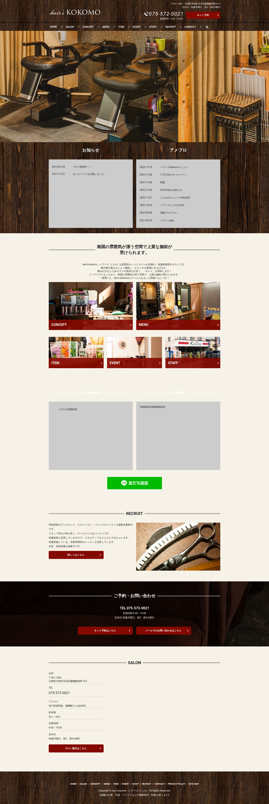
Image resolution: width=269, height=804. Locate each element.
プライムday (167, 220)
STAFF (153, 27)
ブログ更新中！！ (82, 166)
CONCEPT (88, 27)
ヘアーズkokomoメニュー (174, 167)
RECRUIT (170, 27)
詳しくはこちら (75, 554)
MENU (106, 27)
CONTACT (190, 27)
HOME (53, 27)
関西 (162, 182)
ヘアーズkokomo (68, 409)
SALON (70, 27)
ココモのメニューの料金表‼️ (175, 197)
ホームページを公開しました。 (89, 174)
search (206, 26)
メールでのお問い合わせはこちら (163, 630)
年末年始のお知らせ (171, 190)
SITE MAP (194, 784)
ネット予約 (203, 15)
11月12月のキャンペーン (173, 174)
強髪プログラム (168, 212)
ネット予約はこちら (105, 630)
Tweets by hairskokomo (152, 406)
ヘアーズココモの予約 (172, 205)
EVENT (137, 27)
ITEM (121, 27)
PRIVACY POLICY (176, 784)
